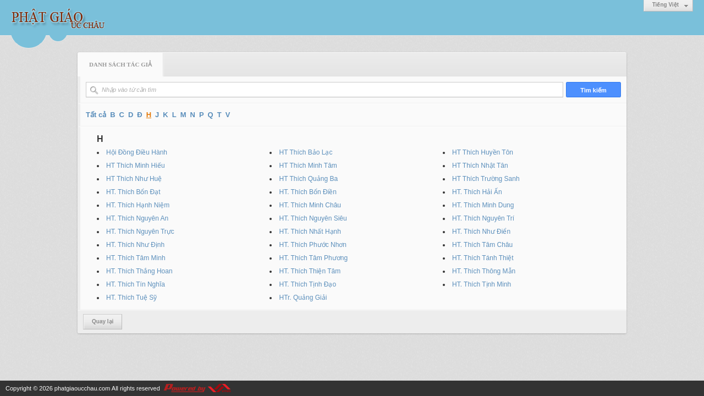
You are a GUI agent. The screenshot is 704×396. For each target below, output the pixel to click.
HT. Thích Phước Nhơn (312, 245)
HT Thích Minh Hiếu (135, 165)
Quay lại (102, 321)
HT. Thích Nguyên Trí (483, 218)
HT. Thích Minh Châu (310, 205)
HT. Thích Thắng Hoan (139, 271)
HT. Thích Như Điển (481, 231)
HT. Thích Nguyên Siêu (312, 218)
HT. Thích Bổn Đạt (133, 192)
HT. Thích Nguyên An (137, 218)
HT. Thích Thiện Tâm (309, 271)
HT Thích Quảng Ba (308, 179)
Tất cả (96, 115)
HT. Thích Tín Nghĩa (135, 284)
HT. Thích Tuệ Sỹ (131, 297)
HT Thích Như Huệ (134, 179)
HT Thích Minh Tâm (308, 165)
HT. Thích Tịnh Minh (481, 284)
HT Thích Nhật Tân (480, 165)
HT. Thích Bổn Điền (307, 192)
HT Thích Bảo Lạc (305, 152)
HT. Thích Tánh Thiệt (483, 258)
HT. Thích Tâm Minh (136, 258)
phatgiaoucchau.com (82, 388)
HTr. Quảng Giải (303, 297)
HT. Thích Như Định (135, 245)
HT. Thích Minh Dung (483, 205)
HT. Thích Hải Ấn (477, 192)
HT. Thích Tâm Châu (482, 245)
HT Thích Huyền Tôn (482, 152)
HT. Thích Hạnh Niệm (137, 205)
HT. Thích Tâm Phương (313, 258)
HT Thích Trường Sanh (486, 179)
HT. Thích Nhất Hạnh (309, 231)
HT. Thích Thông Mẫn (483, 271)
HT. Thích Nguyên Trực (140, 231)
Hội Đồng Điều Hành (136, 152)
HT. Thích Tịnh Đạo (307, 284)
